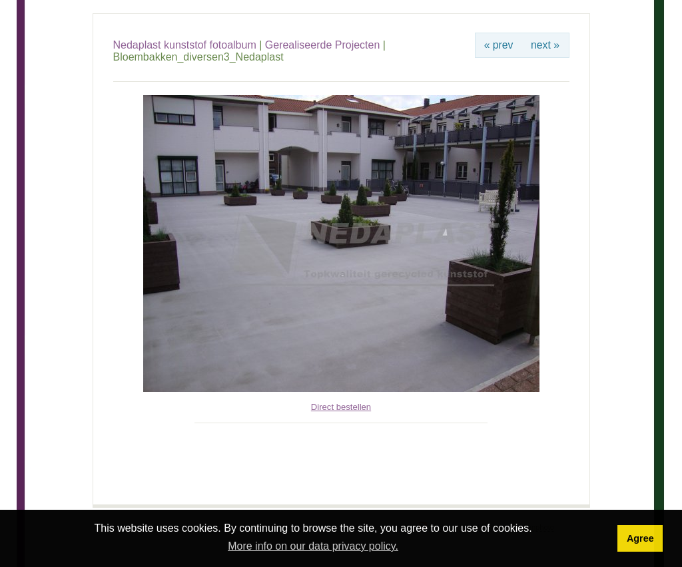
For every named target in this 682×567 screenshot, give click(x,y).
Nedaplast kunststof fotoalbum (184, 45)
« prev (498, 45)
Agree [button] (640, 538)
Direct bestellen (341, 407)
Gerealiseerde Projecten (322, 45)
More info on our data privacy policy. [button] (313, 546)
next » (545, 45)
